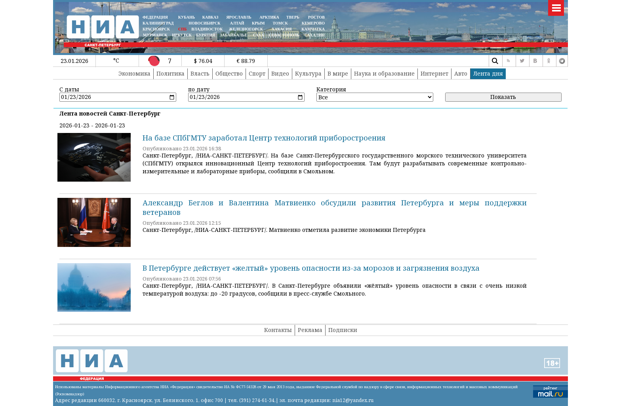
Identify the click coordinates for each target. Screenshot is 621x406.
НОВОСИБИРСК (204, 23)
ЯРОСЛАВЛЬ (238, 17)
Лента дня (488, 73)
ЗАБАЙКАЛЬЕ (234, 35)
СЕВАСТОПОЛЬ (284, 35)
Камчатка (313, 29)
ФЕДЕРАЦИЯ (155, 17)
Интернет (434, 73)
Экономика (134, 73)
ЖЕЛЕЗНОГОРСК (246, 29)
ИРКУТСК (181, 35)
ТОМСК (281, 23)
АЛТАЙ (237, 23)
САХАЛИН (315, 35)
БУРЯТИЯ (205, 35)
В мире (338, 73)
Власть (200, 73)
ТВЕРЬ (292, 17)
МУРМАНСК (155, 35)
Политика (170, 73)
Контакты (278, 330)
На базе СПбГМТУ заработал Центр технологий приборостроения (264, 137)
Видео (280, 73)
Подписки (342, 330)
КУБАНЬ (186, 17)
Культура (308, 73)
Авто (460, 73)
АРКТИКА (269, 17)
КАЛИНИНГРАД (158, 23)
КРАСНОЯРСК (156, 29)
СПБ (182, 29)
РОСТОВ (316, 17)
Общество (229, 73)
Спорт (257, 73)
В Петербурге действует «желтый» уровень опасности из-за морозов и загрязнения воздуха (311, 268)
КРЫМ (258, 23)
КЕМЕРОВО (313, 23)
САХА (258, 35)
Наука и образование (384, 73)
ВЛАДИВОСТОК (207, 29)
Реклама (310, 330)
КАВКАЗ (210, 17)
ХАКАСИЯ (280, 29)
